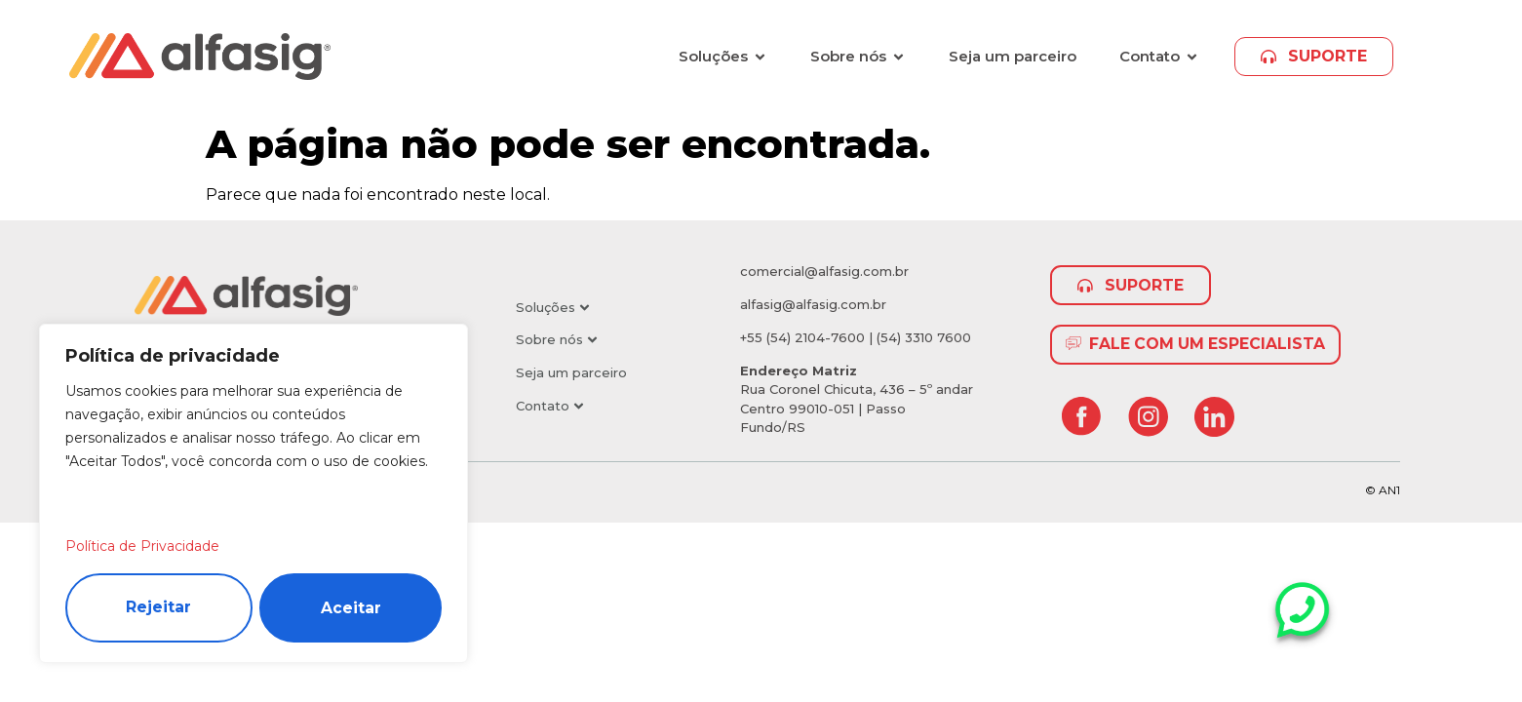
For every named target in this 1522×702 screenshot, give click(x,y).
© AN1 (1382, 490)
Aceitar (351, 607)
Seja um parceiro (571, 372)
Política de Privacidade (142, 545)
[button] (589, 307)
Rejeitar (158, 607)
